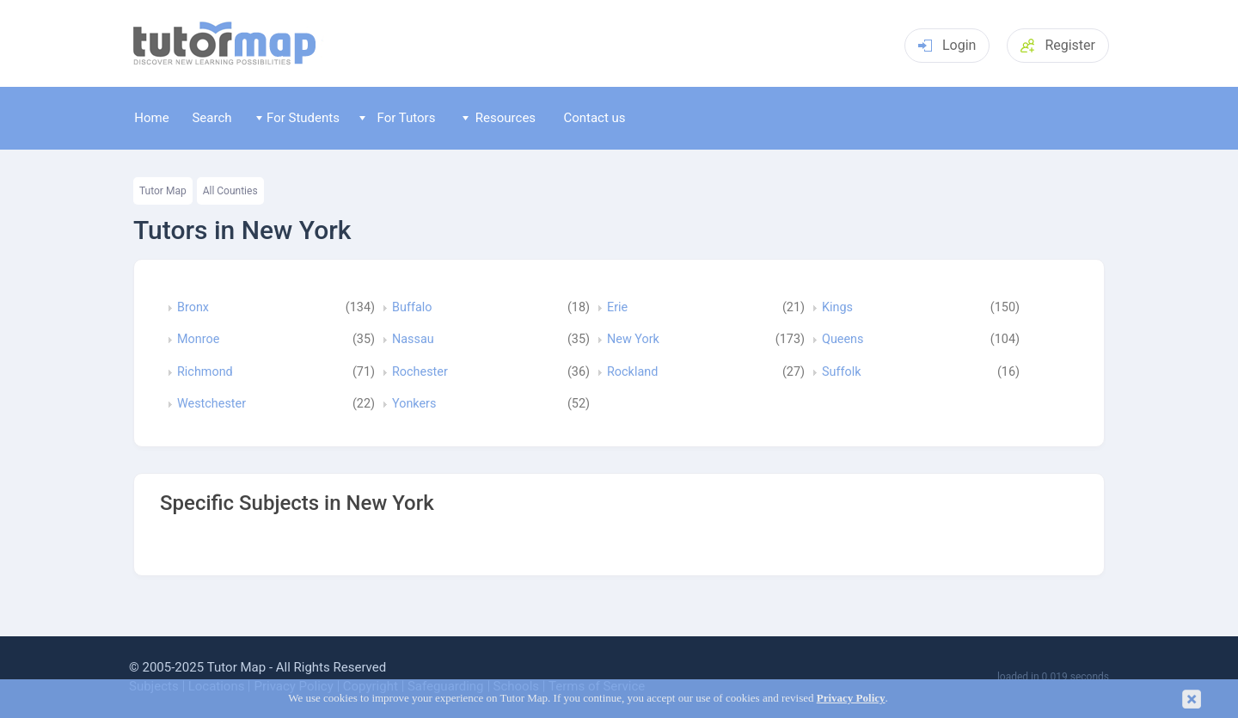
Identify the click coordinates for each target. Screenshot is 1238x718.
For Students (298, 118)
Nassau (413, 340)
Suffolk (841, 372)
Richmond (205, 372)
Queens (842, 340)
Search (211, 118)
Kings (837, 308)
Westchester (211, 404)
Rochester (420, 372)
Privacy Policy (851, 698)
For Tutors (397, 118)
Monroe (198, 340)
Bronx (193, 308)
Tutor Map (163, 191)
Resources (499, 118)
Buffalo (412, 308)
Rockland (632, 372)
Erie (617, 308)
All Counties (230, 191)
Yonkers (414, 404)
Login (947, 45)
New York (633, 340)
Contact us (594, 118)
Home (151, 118)
